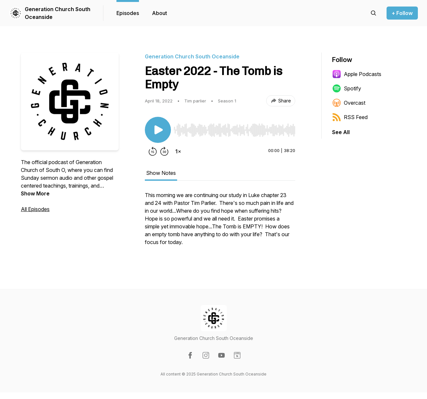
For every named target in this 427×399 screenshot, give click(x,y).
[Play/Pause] (158, 130)
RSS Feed (350, 117)
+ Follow (402, 13)
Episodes (127, 13)
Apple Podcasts (356, 74)
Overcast (348, 102)
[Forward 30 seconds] (164, 151)
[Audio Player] (234, 128)
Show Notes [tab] (161, 173)
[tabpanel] (220, 222)
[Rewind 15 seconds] (152, 151)
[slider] (234, 130)
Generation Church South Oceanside (57, 13)
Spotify (346, 88)
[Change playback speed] (178, 151)
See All (341, 132)
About (159, 13)
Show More (35, 193)
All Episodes (35, 209)
